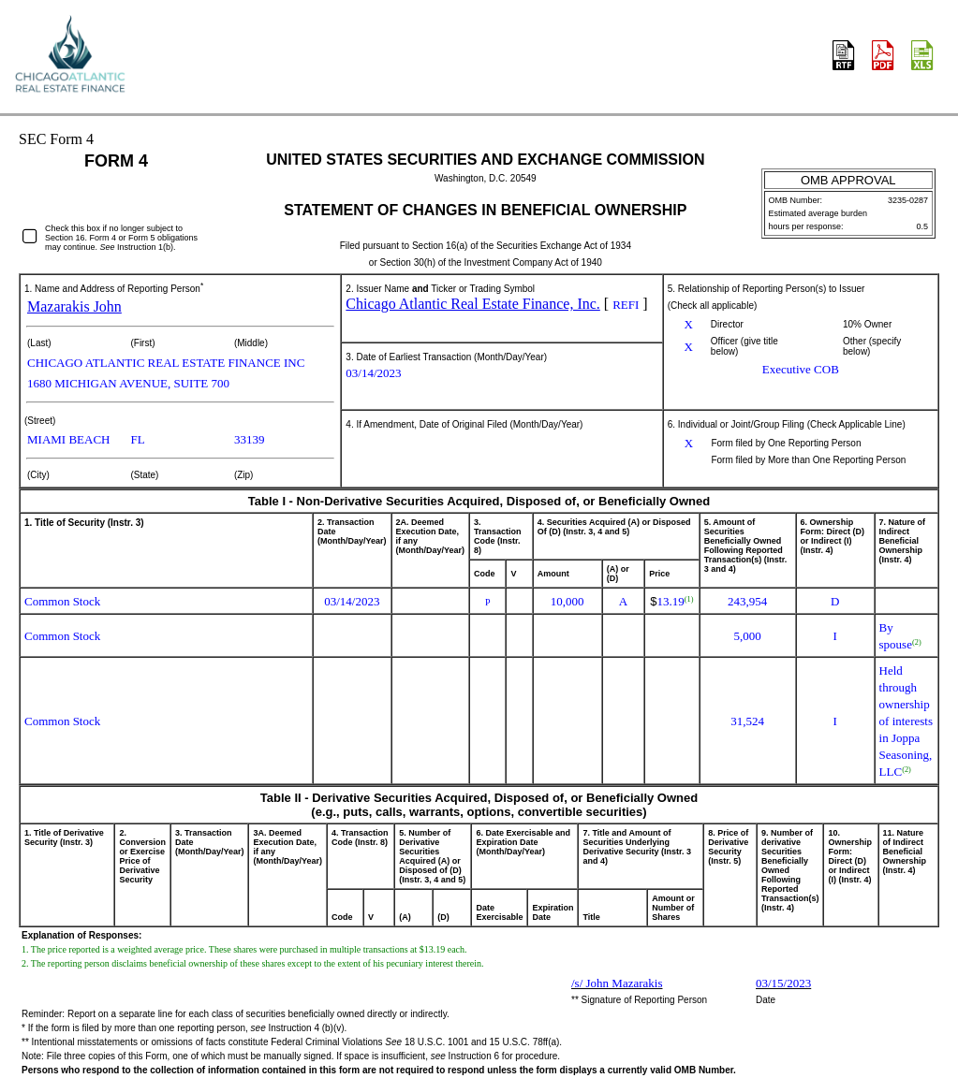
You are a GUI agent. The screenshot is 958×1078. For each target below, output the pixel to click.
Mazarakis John (74, 306)
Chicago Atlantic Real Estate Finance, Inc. (472, 304)
